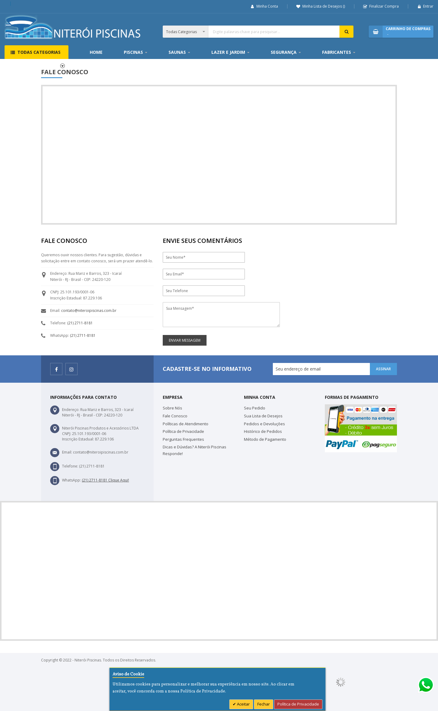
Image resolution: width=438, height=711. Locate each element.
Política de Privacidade (183, 431)
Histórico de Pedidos (263, 431)
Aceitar (243, 704)
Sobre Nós (172, 408)
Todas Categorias (39, 52)
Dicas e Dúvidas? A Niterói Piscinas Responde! (194, 450)
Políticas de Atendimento (185, 423)
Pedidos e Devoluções (264, 423)
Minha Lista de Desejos (323, 6)
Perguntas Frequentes (183, 439)
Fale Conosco (175, 416)
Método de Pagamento (265, 439)
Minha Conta (267, 6)
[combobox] (258, 32)
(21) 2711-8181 (80, 323)
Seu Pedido (254, 408)
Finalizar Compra (384, 6)
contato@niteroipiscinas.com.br (88, 310)
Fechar (263, 704)
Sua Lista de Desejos (263, 416)
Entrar (428, 6)
